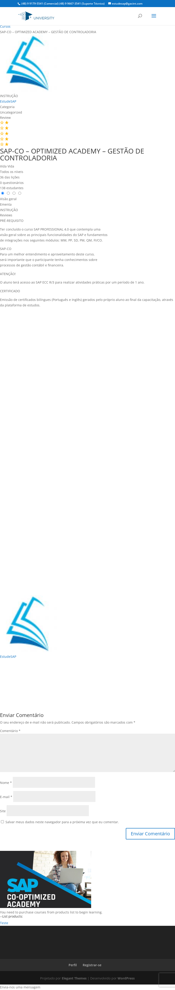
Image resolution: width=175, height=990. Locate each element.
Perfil (73, 965)
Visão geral (8, 199)
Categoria (7, 107)
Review (5, 117)
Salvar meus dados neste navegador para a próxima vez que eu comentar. (62, 822)
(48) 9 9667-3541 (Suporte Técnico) (82, 3)
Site (3, 811)
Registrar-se (92, 965)
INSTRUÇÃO (9, 96)
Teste (4, 923)
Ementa (6, 204)
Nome (6, 782)
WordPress (126, 978)
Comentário (10, 731)
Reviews (6, 215)
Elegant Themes (74, 978)
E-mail (6, 797)
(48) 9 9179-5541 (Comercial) (40, 3)
